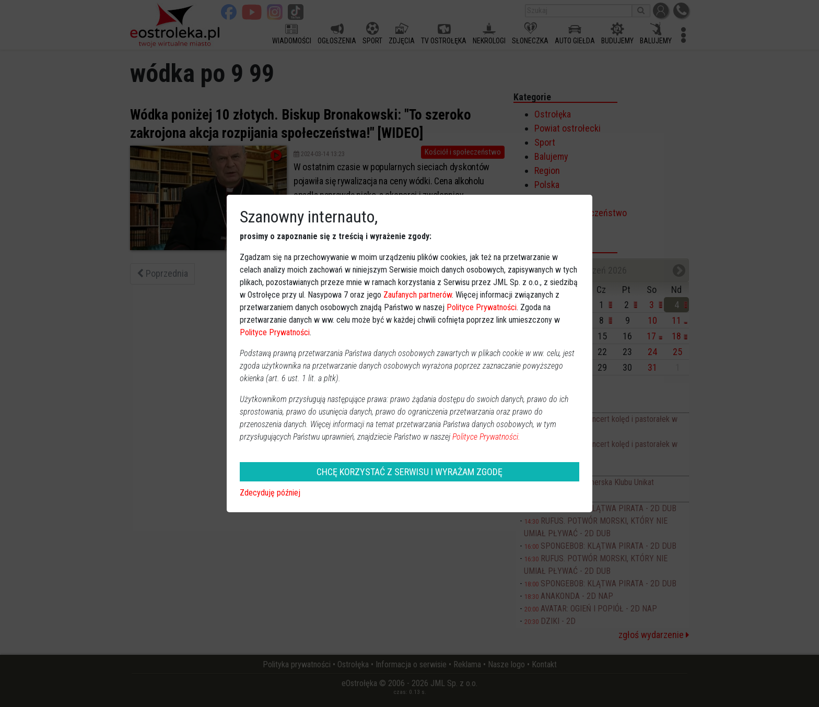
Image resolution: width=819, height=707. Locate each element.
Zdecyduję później (270, 493)
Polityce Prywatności (482, 307)
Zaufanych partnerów (417, 295)
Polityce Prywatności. (486, 437)
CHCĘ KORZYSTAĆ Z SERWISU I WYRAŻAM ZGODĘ (409, 471)
